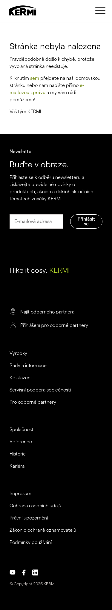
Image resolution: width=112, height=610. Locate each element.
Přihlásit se (86, 221)
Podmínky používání (31, 542)
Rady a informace (28, 365)
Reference (21, 441)
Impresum (20, 493)
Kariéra (17, 466)
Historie (18, 454)
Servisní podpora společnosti (40, 390)
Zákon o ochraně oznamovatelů (43, 530)
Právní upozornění (29, 518)
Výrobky (18, 353)
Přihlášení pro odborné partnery (54, 325)
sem (34, 78)
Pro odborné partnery (33, 402)
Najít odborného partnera (47, 312)
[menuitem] (101, 10)
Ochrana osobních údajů (35, 505)
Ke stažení (20, 377)
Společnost (21, 429)
